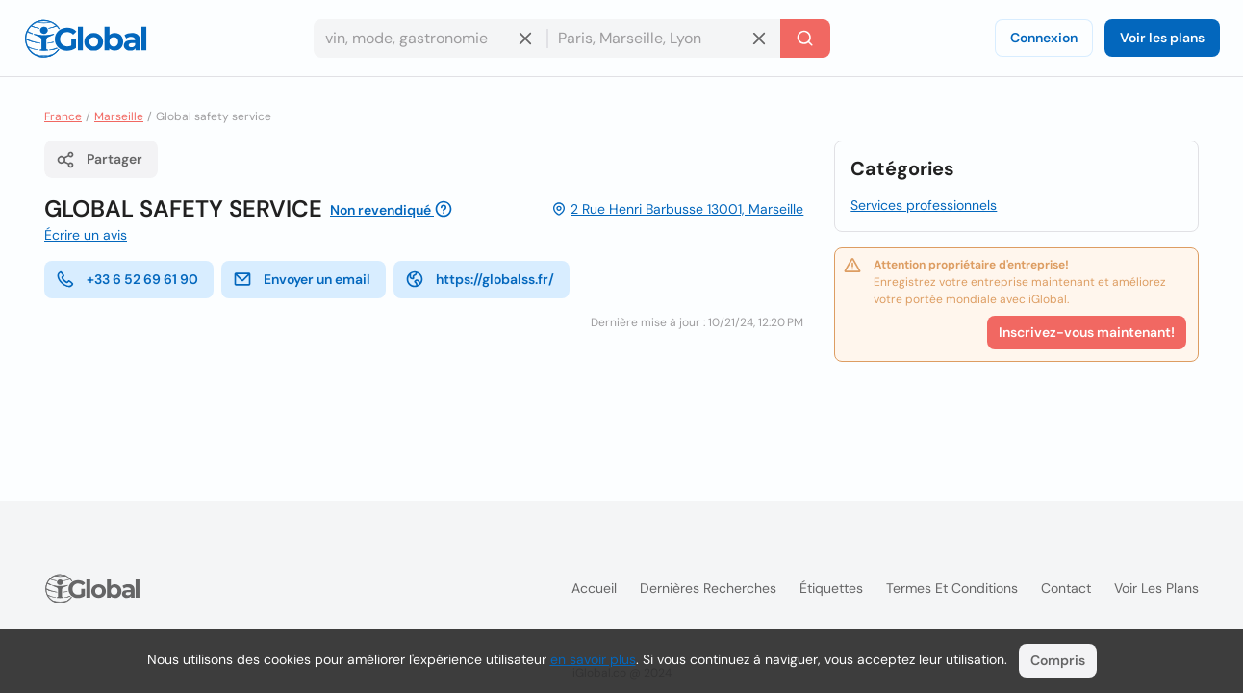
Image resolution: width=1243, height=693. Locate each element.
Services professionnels (923, 205)
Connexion (1044, 37)
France (63, 116)
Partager (99, 159)
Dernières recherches (708, 588)
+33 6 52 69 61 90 (127, 279)
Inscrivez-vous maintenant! (1087, 332)
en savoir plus (593, 659)
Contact (1066, 588)
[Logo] (85, 38)
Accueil (594, 588)
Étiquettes (831, 588)
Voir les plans (1162, 37)
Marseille (118, 116)
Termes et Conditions (952, 588)
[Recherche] (805, 38)
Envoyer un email (301, 279)
